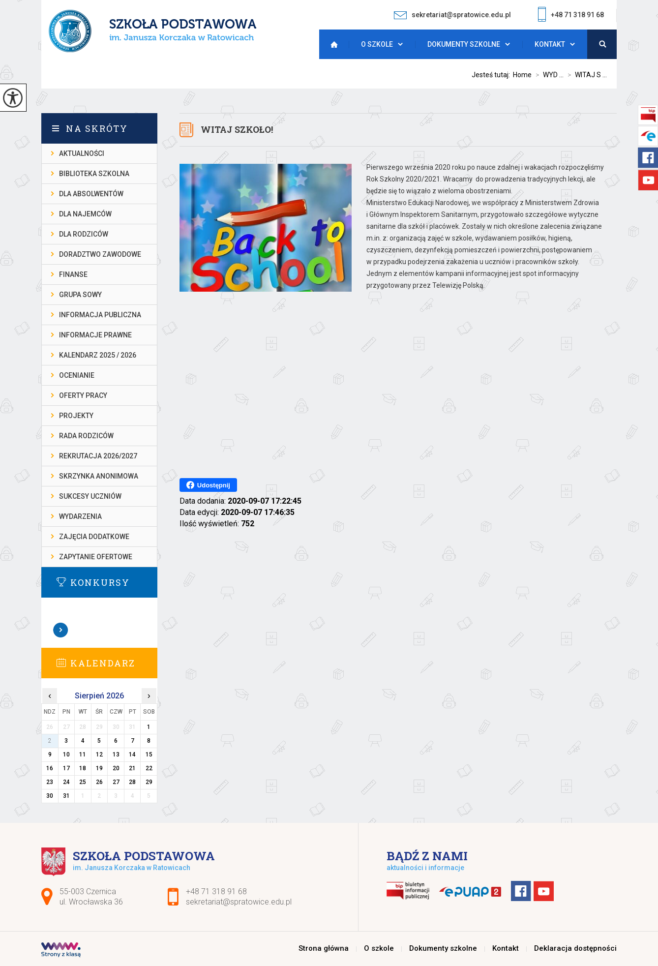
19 (99, 768)
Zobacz (61, 630)
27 (116, 782)
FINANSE (73, 274)
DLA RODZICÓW (83, 234)
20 (116, 768)
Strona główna (331, 44)
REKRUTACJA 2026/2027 (98, 456)
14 (132, 754)
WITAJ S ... (585, 74)
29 (149, 782)
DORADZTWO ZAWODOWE (100, 254)
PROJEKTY (76, 416)
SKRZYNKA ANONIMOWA (98, 476)
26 (99, 782)
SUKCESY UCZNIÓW (90, 496)
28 (132, 782)
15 (149, 754)
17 (66, 768)
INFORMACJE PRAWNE (95, 335)
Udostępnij (208, 485)
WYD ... (548, 74)
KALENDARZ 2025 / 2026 (97, 355)
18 (82, 768)
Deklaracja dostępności (575, 948)
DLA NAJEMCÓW (85, 214)
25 (82, 782)
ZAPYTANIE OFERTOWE (95, 557)
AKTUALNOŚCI (81, 153)
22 (149, 768)
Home (522, 74)
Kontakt (550, 44)
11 (82, 754)
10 (66, 754)
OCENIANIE (76, 375)
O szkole (377, 44)
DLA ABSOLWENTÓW (91, 194)
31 (66, 795)
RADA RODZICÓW (86, 436)
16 (49, 768)
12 (99, 754)
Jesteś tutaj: (492, 74)
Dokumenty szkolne (463, 44)
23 (49, 782)
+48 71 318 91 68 (571, 15)
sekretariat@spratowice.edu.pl (452, 15)
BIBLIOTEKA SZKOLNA (94, 174)
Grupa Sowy (80, 295)
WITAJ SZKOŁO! (237, 129)
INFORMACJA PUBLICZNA (100, 315)
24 (66, 782)
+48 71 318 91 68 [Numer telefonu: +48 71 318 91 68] (216, 891)
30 (49, 795)
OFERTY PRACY (83, 395)
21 (132, 768)
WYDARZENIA (80, 516)
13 (116, 754)
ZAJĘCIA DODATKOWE (94, 537)
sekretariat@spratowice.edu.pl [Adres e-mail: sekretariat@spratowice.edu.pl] (239, 901)
